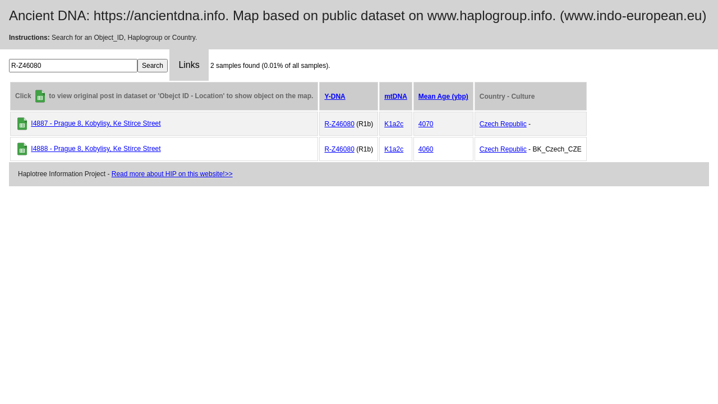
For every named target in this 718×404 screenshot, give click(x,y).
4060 (426, 149)
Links (188, 65)
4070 (426, 124)
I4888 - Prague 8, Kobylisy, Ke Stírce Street (95, 149)
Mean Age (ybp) (443, 96)
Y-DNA (334, 96)
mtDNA (395, 96)
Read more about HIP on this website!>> (172, 174)
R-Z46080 (339, 124)
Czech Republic (503, 124)
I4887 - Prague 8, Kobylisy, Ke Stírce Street (95, 123)
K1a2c (393, 124)
